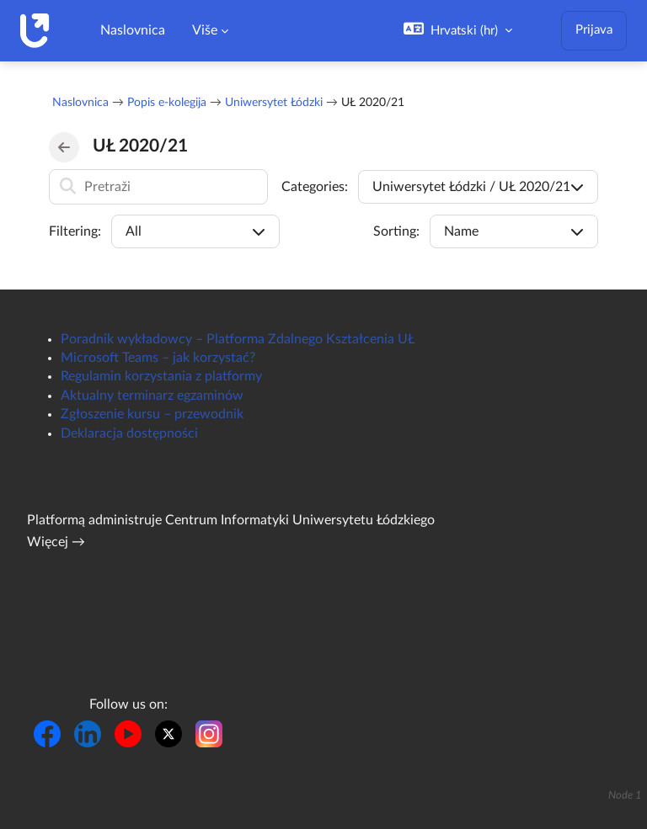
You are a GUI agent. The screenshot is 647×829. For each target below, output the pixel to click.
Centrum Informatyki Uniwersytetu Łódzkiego (300, 520)
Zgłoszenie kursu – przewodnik (152, 414)
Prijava (593, 30)
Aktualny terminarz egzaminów (152, 395)
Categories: (314, 187)
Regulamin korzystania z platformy (161, 376)
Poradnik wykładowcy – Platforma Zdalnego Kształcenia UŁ (237, 339)
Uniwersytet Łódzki (274, 103)
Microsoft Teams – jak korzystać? (158, 357)
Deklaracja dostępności (129, 433)
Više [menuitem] (204, 30)
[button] (458, 30)
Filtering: (75, 231)
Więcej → (56, 542)
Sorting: (396, 231)
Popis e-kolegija (166, 103)
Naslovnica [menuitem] (132, 30)
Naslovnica (80, 103)
